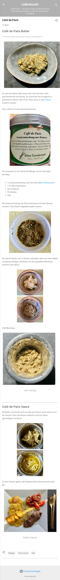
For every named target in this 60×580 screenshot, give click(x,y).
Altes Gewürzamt (46, 183)
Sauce (48, 100)
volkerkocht (30, 4)
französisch (23, 553)
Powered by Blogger (30, 571)
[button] (56, 21)
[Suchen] (56, 5)
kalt (33, 553)
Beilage (12, 553)
